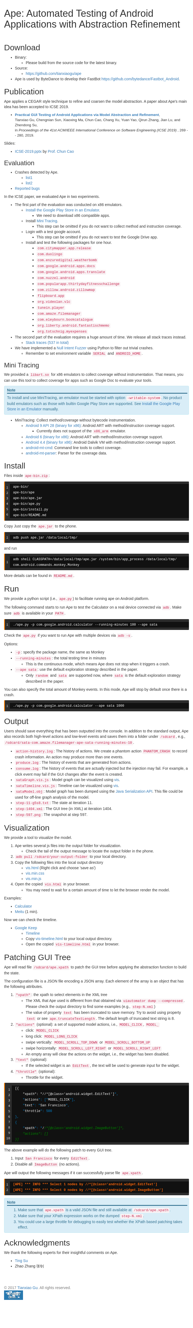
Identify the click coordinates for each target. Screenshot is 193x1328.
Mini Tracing (47, 221)
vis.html (32, 868)
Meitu (19, 911)
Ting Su (21, 1261)
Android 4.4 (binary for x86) (49, 442)
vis (116, 780)
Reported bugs (27, 188)
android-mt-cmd (39, 448)
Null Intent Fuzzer (72, 348)
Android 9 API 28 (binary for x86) (53, 425)
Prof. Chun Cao (61, 151)
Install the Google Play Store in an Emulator (62, 210)
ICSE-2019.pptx (28, 151)
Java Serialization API (134, 791)
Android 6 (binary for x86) (47, 437)
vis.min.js (33, 879)
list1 (29, 177)
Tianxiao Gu (27, 1288)
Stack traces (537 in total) (47, 342)
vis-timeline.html (49, 939)
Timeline (33, 933)
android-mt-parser (41, 453)
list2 (29, 183)
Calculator (23, 906)
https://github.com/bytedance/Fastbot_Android (140, 79)
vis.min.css (35, 873)
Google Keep (26, 928)
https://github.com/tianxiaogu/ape (53, 73)
